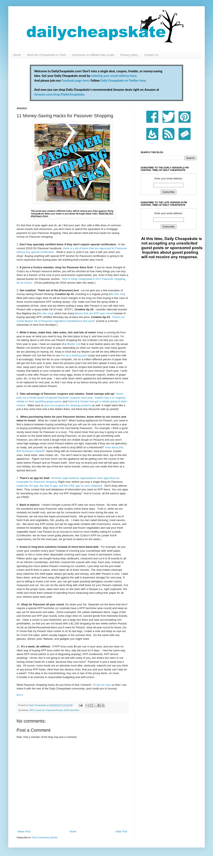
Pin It (20, 694)
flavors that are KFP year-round (94, 313)
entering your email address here (113, 76)
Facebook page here (75, 80)
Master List (73, 344)
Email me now (101, 684)
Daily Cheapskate (38, 705)
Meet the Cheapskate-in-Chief (46, 55)
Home (17, 55)
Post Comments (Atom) (44, 837)
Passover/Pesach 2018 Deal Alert (62, 710)
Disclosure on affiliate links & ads (93, 55)
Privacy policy (129, 55)
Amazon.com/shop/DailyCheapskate (59, 94)
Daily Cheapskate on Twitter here (123, 80)
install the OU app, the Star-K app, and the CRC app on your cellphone (59, 485)
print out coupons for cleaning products (67, 405)
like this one (117, 294)
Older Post (121, 831)
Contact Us (151, 55)
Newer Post (24, 831)
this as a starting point (74, 355)
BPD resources (37, 710)
